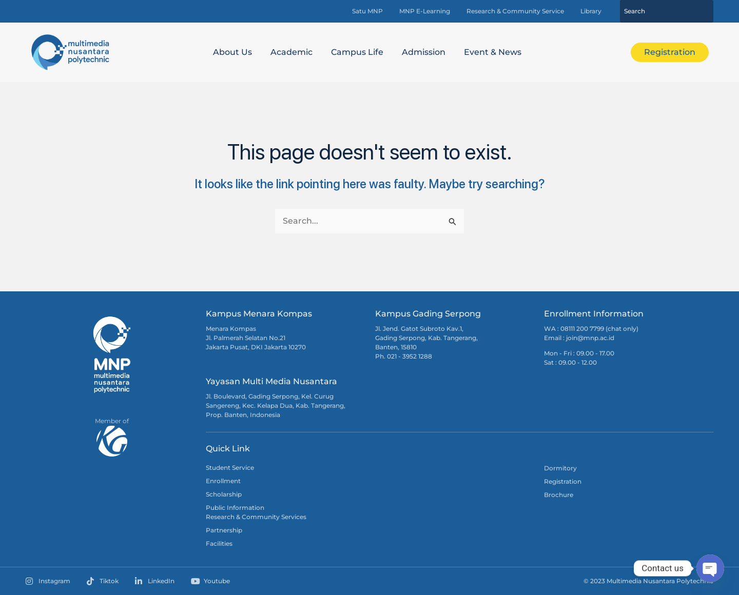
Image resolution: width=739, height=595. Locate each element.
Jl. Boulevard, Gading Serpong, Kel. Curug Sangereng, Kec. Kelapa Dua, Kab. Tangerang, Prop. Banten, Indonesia (275, 405)
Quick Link (228, 448)
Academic (291, 52)
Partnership (224, 530)
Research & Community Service (515, 11)
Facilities (219, 543)
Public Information (235, 507)
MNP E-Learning (424, 11)
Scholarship (224, 494)
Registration (562, 481)
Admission (423, 52)
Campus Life (357, 52)
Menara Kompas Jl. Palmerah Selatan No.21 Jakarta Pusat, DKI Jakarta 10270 (256, 338)
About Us (232, 52)
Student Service (230, 467)
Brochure (558, 495)
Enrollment (223, 481)
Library (590, 11)
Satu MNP (367, 11)
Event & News (492, 52)
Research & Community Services (256, 517)
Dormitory (560, 468)
